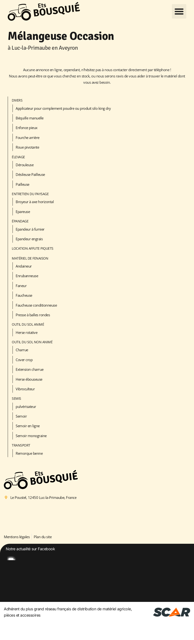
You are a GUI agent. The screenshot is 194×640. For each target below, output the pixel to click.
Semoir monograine (31, 435)
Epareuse (23, 211)
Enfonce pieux (27, 127)
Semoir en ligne (28, 425)
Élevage (18, 157)
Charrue (22, 349)
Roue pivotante (27, 147)
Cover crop (24, 359)
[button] (179, 11)
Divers (17, 100)
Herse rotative (26, 332)
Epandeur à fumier (30, 229)
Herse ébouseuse (29, 379)
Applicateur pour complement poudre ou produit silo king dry (63, 108)
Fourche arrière (27, 137)
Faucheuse (24, 295)
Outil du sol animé (28, 324)
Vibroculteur (25, 388)
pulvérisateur (26, 406)
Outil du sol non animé (32, 342)
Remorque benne (29, 453)
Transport (21, 445)
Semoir (21, 416)
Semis (16, 398)
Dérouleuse (24, 164)
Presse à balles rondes (33, 314)
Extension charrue (30, 369)
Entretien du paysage (30, 194)
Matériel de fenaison (30, 258)
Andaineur (24, 266)
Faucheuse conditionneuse (36, 305)
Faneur (21, 285)
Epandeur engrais (29, 238)
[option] (97, 585)
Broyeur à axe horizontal (35, 201)
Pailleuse (22, 184)
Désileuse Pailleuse (30, 174)
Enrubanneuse (27, 275)
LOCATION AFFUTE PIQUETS (32, 248)
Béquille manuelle (30, 118)
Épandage (20, 221)
